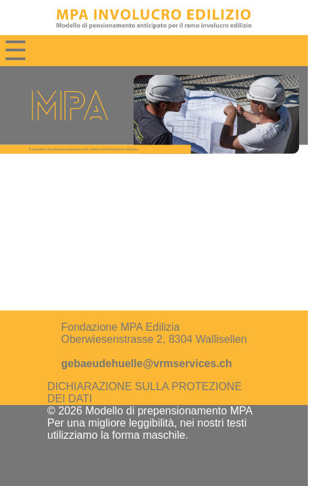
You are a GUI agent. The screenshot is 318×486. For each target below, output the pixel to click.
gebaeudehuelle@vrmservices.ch (146, 363)
